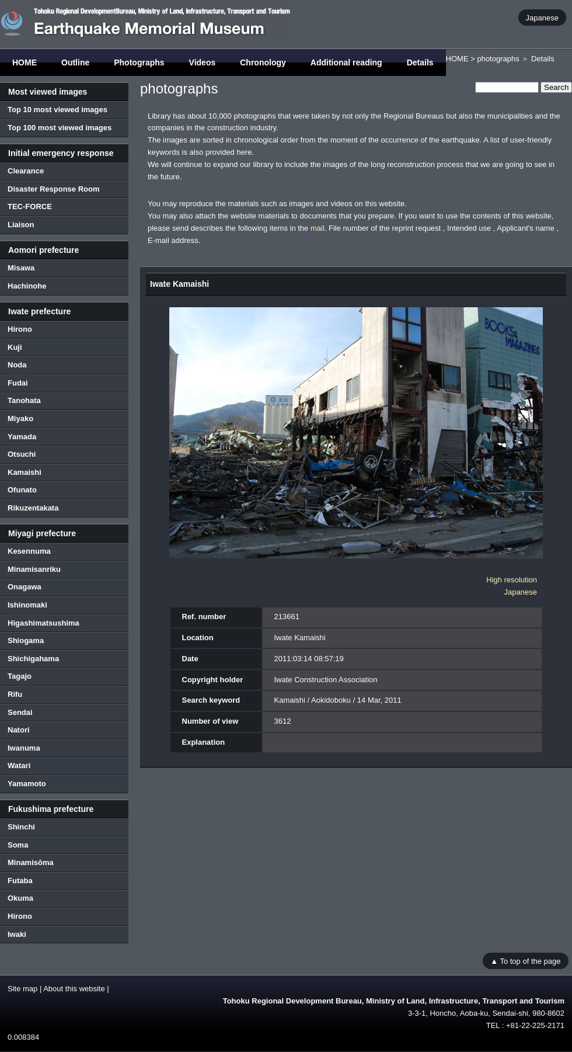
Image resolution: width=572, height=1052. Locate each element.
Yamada (22, 436)
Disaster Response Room (54, 189)
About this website (74, 988)
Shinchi (21, 826)
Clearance (26, 170)
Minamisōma (31, 862)
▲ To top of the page (525, 960)
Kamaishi (24, 472)
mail (318, 228)
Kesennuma (29, 551)
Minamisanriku (34, 569)
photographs (498, 58)
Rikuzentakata (33, 508)
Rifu (15, 694)
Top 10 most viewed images (57, 109)
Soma (18, 845)
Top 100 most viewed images (59, 127)
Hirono (20, 329)
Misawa (21, 267)
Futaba (20, 880)
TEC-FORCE (30, 206)
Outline (75, 62)
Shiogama (26, 640)
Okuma (20, 898)
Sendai (20, 712)
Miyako (20, 418)
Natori (19, 729)
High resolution (511, 579)
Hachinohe (27, 286)
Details (420, 62)
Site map (22, 988)
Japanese (542, 17)
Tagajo (20, 676)
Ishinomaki (27, 604)
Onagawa (24, 586)
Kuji (15, 347)
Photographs (139, 62)
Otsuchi (22, 454)
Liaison (21, 224)
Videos (202, 62)
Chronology (263, 62)
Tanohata (24, 400)
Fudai (18, 383)
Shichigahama (33, 658)
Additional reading (346, 62)
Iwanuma (24, 748)
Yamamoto (27, 783)
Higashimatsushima (43, 623)
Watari (19, 765)
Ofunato (22, 489)
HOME (24, 62)
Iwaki (17, 934)
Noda (17, 364)
